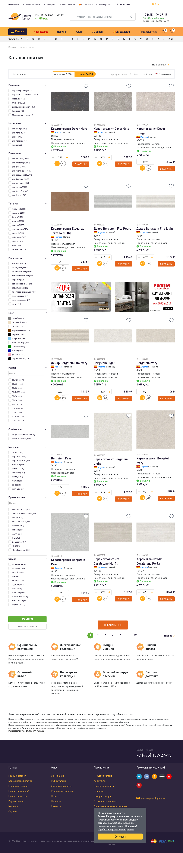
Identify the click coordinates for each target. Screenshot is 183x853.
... (128, 635)
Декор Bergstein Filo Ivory (69, 363)
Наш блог (56, 801)
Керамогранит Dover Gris (111, 128)
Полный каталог (17, 775)
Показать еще (113, 624)
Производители (148, 31)
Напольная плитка (18, 785)
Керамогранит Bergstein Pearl (68, 562)
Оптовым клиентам (67, 4)
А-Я (170, 38)
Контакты (56, 806)
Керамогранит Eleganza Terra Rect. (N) (67, 231)
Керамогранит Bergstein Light (111, 461)
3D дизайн (98, 31)
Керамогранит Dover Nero (69, 128)
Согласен (120, 836)
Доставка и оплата (31, 4)
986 (135, 635)
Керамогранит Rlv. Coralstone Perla (149, 561)
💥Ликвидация (121, 31)
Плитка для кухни (17, 796)
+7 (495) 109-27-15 (155, 15)
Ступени (12, 811)
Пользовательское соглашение (110, 806)
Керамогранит (16, 801)
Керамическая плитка (20, 780)
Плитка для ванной (18, 790)
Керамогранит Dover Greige (150, 131)
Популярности (164, 74)
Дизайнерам (49, 4)
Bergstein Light (104, 363)
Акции (79, 31)
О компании (13, 4)
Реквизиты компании (62, 790)
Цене (135, 74)
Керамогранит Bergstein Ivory (153, 460)
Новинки (62, 31)
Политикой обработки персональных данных (117, 828)
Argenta (101, 232)
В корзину (81, 164)
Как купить (99, 780)
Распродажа (41, 31)
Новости (55, 796)
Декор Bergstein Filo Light (154, 228)
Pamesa (59, 132)
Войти (155, 4)
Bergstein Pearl (62, 458)
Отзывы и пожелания (105, 801)
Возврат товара (102, 796)
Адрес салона (123, 4)
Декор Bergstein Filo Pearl (112, 228)
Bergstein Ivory (146, 363)
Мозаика (13, 806)
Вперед (168, 635)
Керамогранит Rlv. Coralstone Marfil (107, 561)
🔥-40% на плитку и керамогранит (95, 4)
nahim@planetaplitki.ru (153, 798)
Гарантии (99, 790)
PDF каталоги (58, 780)
